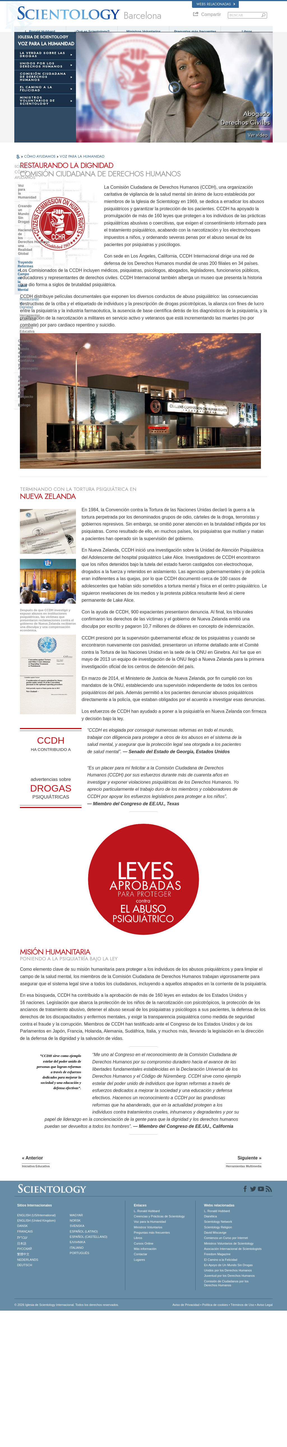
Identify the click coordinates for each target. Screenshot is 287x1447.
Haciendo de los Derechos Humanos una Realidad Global (44, 206)
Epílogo (24, 283)
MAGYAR (76, 1351)
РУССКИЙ (24, 1385)
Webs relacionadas (215, 4)
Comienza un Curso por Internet (226, 1374)
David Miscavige (215, 1369)
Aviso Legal (265, 1441)
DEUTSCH (24, 1401)
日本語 (21, 1379)
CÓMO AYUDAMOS (40, 161)
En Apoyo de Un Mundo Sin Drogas (228, 1401)
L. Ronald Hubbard (40, 32)
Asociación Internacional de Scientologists (232, 1385)
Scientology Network (218, 1358)
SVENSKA (77, 1362)
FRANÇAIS (25, 1367)
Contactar (140, 1390)
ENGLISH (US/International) (36, 1351)
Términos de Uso (242, 1441)
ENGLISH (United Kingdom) (36, 1357)
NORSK (75, 1357)
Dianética (210, 1352)
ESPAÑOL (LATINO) (84, 1367)
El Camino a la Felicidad (220, 1396)
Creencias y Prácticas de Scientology (159, 1352)
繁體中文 (23, 1390)
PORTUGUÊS (79, 1389)
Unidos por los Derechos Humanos (228, 1406)
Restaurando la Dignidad (38, 232)
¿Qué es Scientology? (92, 32)
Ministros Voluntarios (143, 32)
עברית (22, 1373)
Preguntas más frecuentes (195, 32)
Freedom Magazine (217, 1390)
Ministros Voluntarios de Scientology (229, 1379)
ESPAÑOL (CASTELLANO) (88, 1373)
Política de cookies (215, 1441)
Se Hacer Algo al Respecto (44, 275)
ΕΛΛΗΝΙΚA (77, 1378)
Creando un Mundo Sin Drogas (42, 193)
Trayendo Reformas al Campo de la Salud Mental (44, 221)
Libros (247, 32)
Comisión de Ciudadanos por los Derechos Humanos (226, 1419)
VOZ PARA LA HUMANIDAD (82, 161)
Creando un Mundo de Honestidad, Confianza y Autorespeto (37, 262)
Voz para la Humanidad (36, 185)
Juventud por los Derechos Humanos (229, 1412)
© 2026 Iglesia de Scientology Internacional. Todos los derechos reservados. (66, 1441)
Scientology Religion (218, 1363)
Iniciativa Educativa (34, 249)
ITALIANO (77, 1384)
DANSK (22, 1362)
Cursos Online (143, 1379)
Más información (145, 1385)
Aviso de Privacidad (185, 1441)
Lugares (139, 1396)
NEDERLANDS (27, 1396)
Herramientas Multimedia (38, 240)
